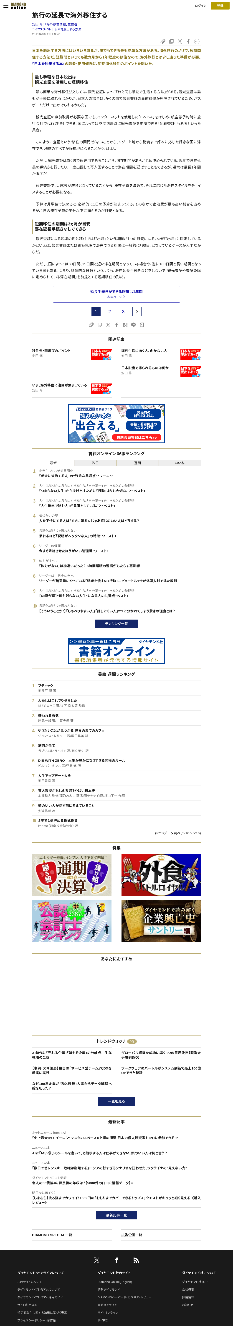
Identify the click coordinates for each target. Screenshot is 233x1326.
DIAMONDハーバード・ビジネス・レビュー (125, 1297)
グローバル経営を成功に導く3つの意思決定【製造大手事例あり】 (161, 1055)
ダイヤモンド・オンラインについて (40, 1273)
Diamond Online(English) (115, 1282)
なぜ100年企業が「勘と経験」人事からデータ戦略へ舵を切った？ (72, 1086)
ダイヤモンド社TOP (195, 1282)
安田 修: (54, 24)
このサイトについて (29, 1282)
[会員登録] (220, 6)
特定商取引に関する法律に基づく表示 (42, 1312)
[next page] (137, 311)
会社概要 (188, 1289)
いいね (180, 463)
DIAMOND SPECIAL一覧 (52, 1235)
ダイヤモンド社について (198, 1273)
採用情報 (188, 1297)
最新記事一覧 (116, 1215)
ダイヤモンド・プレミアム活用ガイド (40, 1297)
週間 (137, 463)
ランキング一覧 (116, 624)
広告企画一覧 (131, 1235)
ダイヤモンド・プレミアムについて (38, 1289)
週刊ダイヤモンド (109, 1289)
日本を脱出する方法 (68, 29)
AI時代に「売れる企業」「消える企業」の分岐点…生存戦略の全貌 (72, 1055)
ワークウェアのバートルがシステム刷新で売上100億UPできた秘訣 (161, 1070)
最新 (53, 463)
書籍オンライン (107, 1305)
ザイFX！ (103, 1320)
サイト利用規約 (27, 1305)
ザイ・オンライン (108, 1312)
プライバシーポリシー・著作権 (36, 1320)
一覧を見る (116, 1101)
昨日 (95, 463)
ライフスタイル (41, 29)
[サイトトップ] (17, 5)
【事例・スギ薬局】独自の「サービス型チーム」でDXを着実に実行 (72, 1070)
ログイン (200, 5)
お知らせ (187, 1305)
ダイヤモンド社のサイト (114, 1273)
